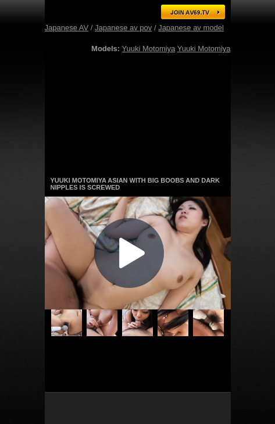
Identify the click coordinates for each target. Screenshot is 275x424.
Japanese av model (191, 27)
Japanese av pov (123, 27)
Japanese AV (67, 27)
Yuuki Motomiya (149, 48)
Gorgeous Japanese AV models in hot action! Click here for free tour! (138, 162)
